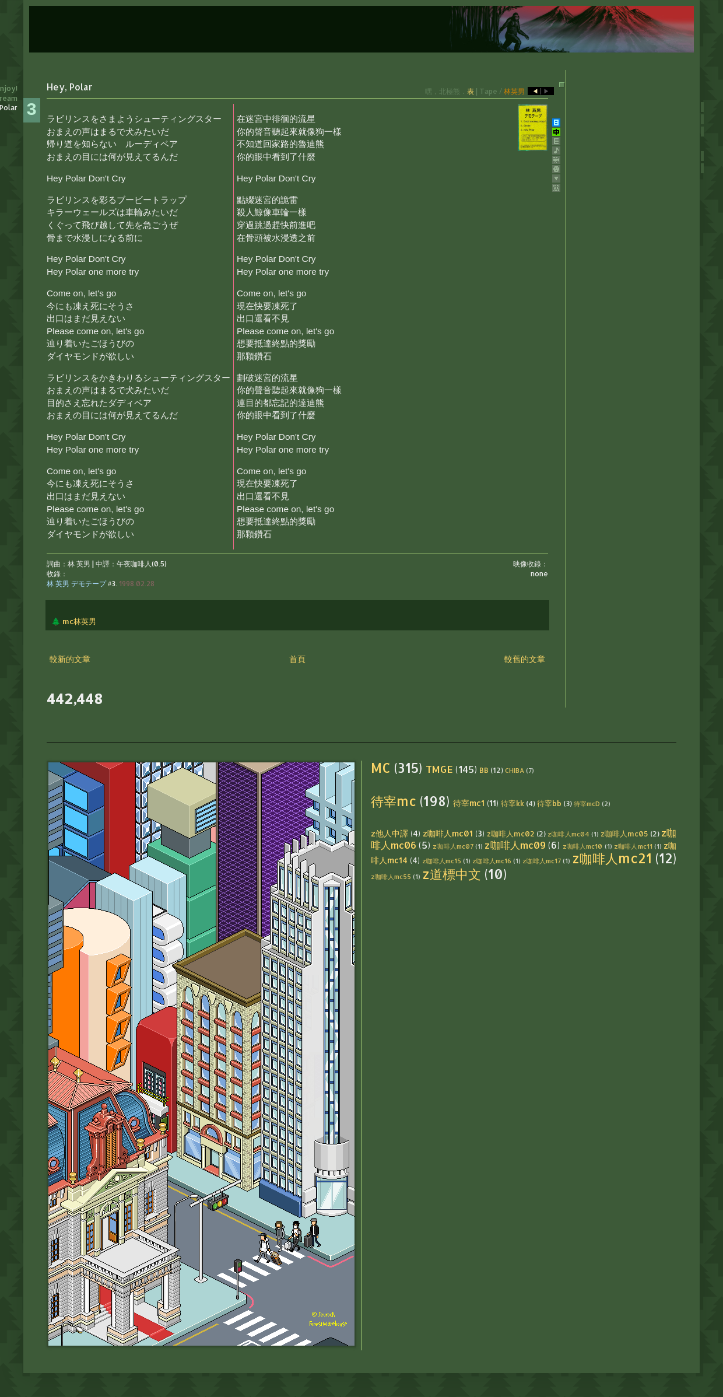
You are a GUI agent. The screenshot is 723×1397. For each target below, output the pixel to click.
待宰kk (512, 803)
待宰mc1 (469, 803)
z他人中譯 (389, 833)
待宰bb (549, 803)
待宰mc (393, 801)
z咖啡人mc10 (583, 846)
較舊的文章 (524, 659)
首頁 (297, 659)
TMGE (439, 769)
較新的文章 (70, 659)
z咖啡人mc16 (491, 860)
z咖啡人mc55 (391, 876)
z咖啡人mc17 (541, 860)
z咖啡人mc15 (441, 860)
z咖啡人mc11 (633, 846)
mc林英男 (79, 621)
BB (484, 770)
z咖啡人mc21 (612, 858)
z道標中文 (451, 874)
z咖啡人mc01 (448, 833)
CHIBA (514, 770)
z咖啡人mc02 (511, 833)
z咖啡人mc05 (624, 833)
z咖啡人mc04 (568, 833)
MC (381, 767)
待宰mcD (587, 803)
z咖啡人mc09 (515, 845)
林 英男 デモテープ (76, 583)
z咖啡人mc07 (453, 846)
